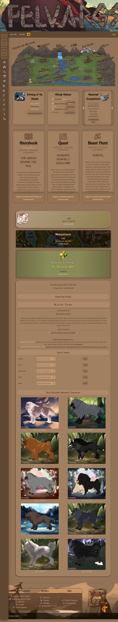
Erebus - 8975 (85, 430)
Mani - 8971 (85, 501)
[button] (83, 107)
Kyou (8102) (34, 103)
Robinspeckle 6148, (38, 347)
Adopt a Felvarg (105, 76)
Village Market (43, 60)
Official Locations (105, 59)
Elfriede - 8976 (39, 430)
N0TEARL (35, 109)
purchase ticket (70, 112)
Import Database (88, 60)
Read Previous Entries (28, 148)
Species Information (23, 59)
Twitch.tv (51, 599)
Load (85, 359)
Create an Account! (5, 44)
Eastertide (68, 214)
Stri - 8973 (86, 465)
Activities (74, 68)
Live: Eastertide (44, 69)
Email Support (28, 610)
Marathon (63, 234)
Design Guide (42, 76)
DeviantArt (51, 607)
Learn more (69, 224)
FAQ (74, 45)
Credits (28, 607)
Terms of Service (74, 602)
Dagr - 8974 (39, 465)
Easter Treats (67, 99)
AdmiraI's (23, 342)
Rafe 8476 (31, 342)
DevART (30, 34)
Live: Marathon (20, 83)
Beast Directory (87, 77)
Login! (4, 36)
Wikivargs (43, 45)
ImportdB (21, 34)
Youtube (51, 604)
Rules (105, 45)
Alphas (23, 68)
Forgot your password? (5, 54)
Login (114, 34)
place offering (70, 106)
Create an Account (23, 45)
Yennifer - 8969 (86, 536)
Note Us (28, 604)
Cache (72, 59)
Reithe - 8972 (38, 501)
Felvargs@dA (74, 604)
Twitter (51, 602)
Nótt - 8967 (86, 571)
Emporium (88, 45)
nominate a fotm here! (34, 113)
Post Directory (59, 47)
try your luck (71, 102)
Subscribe (106, 68)
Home (13, 34)
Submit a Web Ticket (28, 596)
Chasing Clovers (63, 262)
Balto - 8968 (39, 571)
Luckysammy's (25, 347)
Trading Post (59, 76)
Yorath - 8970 (38, 536)
